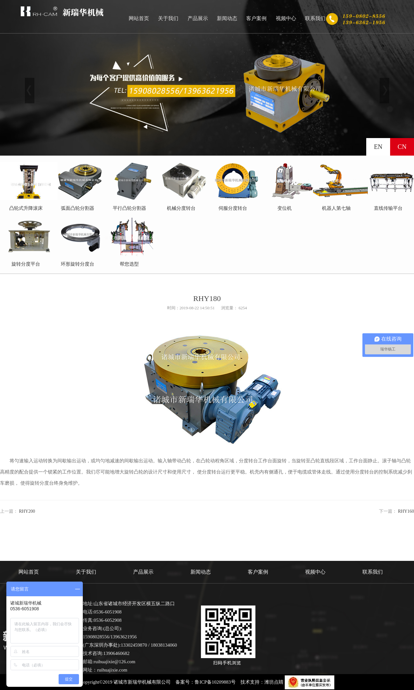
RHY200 (27, 511)
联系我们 (315, 18)
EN (378, 146)
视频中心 (286, 18)
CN (402, 146)
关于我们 (168, 18)
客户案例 (256, 18)
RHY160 (406, 511)
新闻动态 (227, 18)
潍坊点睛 (273, 682)
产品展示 (198, 18)
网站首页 (139, 18)
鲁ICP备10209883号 (215, 682)
